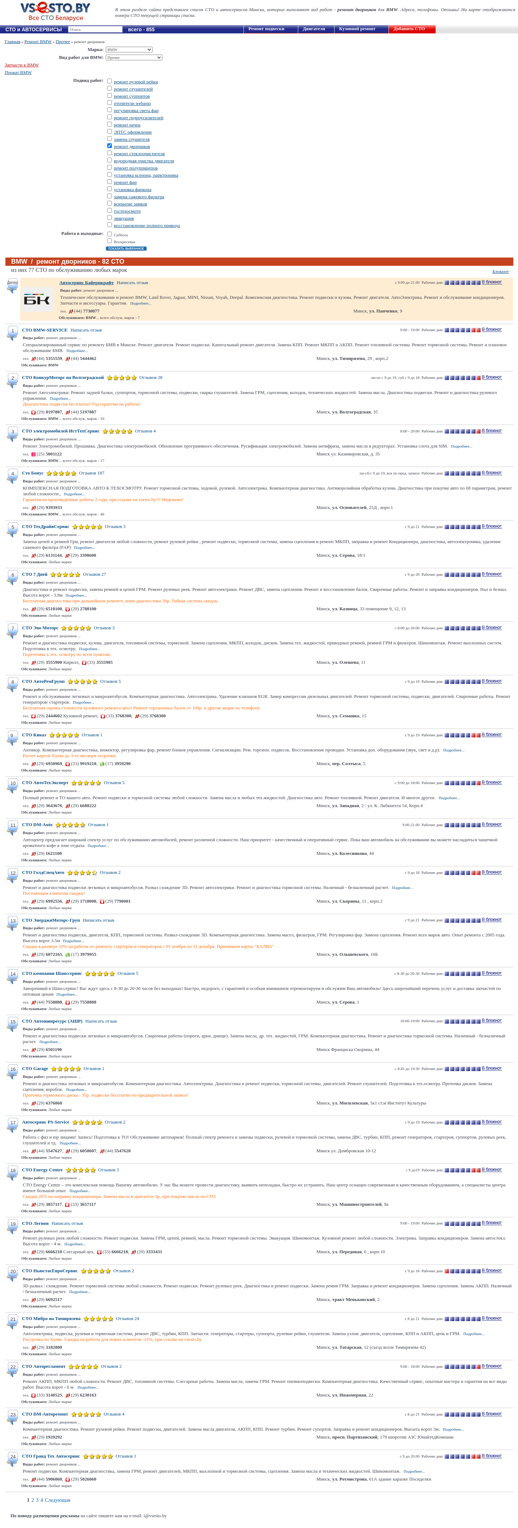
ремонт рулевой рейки (136, 81)
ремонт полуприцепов (136, 168)
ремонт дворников (132, 146)
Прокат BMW (18, 72)
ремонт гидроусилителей (139, 117)
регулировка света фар (136, 110)
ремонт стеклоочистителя (139, 153)
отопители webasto (132, 103)
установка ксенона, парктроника (146, 175)
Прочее (63, 41)
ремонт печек (127, 125)
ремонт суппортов (132, 96)
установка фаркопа (132, 189)
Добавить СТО (409, 28)
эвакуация (124, 218)
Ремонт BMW (38, 41)
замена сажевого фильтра (139, 196)
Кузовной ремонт (357, 28)
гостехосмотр (127, 211)
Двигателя (314, 28)
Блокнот (500, 271)
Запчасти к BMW (22, 65)
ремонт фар (125, 182)
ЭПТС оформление (133, 132)
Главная (13, 41)
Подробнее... (140, 303)
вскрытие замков (130, 204)
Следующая (57, 1500)
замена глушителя (132, 139)
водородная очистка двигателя (144, 160)
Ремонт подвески (267, 28)
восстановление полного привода (147, 225)
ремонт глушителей (133, 89)
